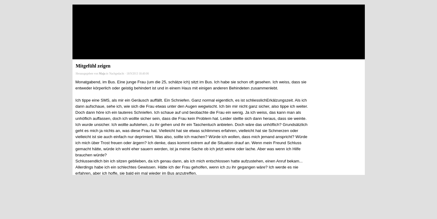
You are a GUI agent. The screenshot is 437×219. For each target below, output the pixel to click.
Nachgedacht (116, 73)
